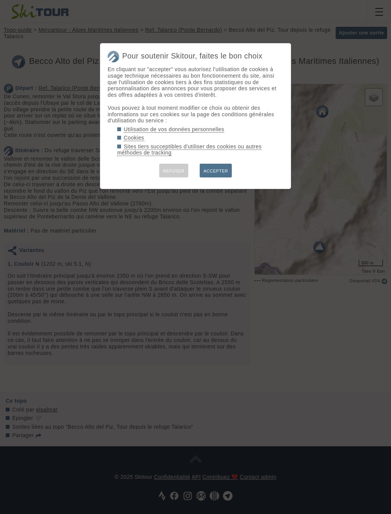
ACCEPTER (216, 171)
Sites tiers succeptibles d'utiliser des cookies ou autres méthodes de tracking (189, 149)
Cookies (134, 138)
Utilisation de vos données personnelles (174, 129)
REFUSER (173, 171)
